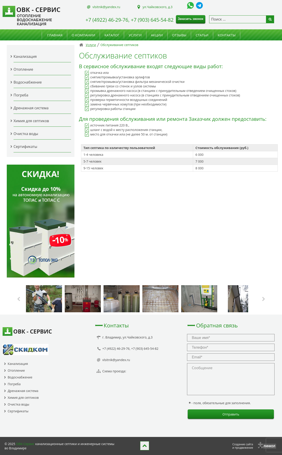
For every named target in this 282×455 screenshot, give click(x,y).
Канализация (25, 56)
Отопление (23, 69)
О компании (83, 35)
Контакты (227, 35)
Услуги (135, 35)
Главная (54, 35)
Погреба (21, 95)
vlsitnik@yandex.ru (106, 7)
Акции (157, 35)
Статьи (202, 35)
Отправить (230, 414)
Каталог (111, 35)
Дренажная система (31, 107)
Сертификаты (25, 146)
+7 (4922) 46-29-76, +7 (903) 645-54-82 (129, 19)
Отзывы (179, 35)
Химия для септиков (31, 120)
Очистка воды (26, 133)
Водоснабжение (28, 82)
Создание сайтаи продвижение (242, 446)
